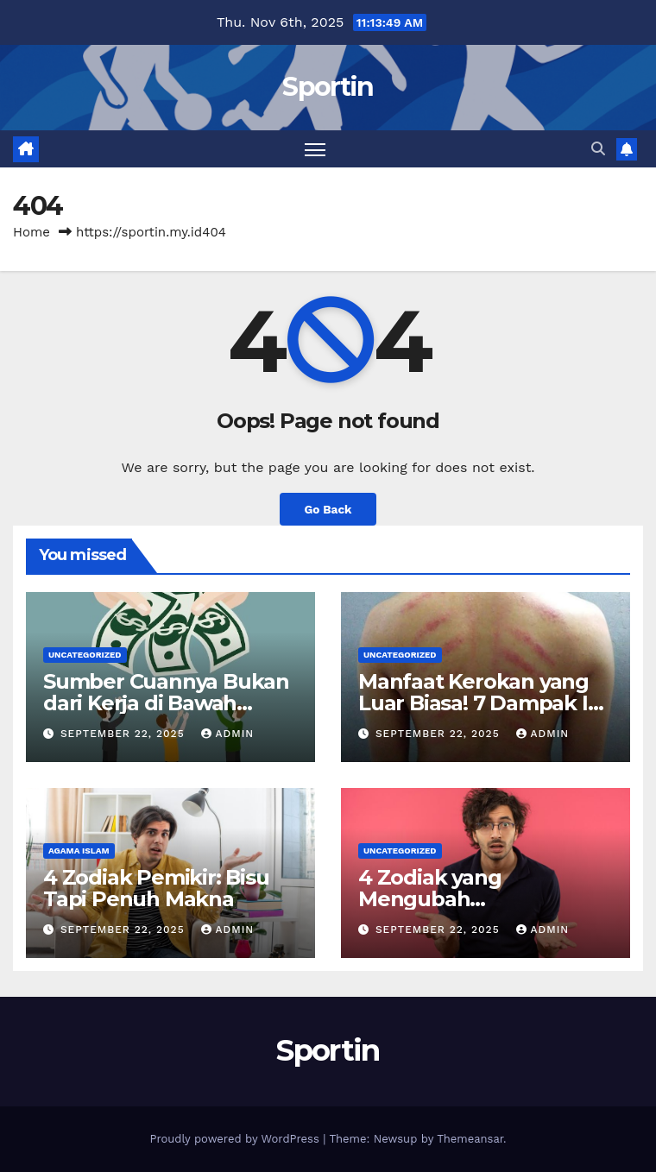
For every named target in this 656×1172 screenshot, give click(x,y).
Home (31, 232)
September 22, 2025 (124, 734)
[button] (598, 149)
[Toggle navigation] (315, 148)
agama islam (79, 850)
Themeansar (470, 1138)
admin (228, 734)
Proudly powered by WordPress (236, 1138)
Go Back (327, 509)
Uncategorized (85, 654)
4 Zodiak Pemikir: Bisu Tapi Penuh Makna (156, 888)
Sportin (327, 87)
